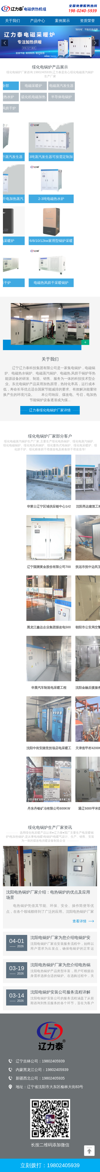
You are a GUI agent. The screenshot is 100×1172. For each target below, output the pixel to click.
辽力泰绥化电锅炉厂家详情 (49, 410)
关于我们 (12, 20)
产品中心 (37, 20)
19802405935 (53, 1078)
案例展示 (62, 20)
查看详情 (83, 921)
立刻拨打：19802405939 (49, 1165)
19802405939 (53, 1061)
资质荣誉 (87, 20)
